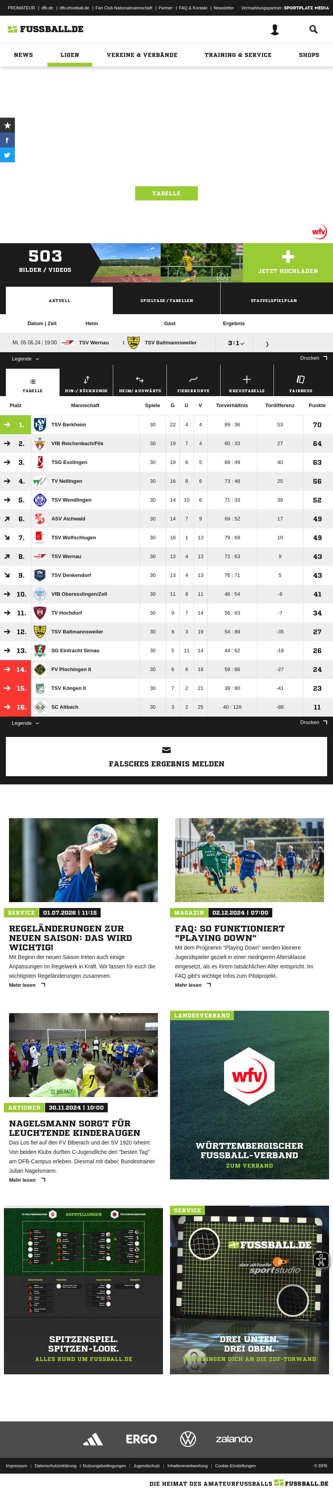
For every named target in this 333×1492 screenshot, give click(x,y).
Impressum (16, 1465)
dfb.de (47, 7)
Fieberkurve (193, 383)
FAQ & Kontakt (193, 7)
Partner (166, 7)
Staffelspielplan (274, 300)
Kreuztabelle (247, 383)
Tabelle (166, 193)
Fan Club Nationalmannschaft (124, 7)
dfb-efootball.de (74, 7)
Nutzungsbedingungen (104, 1465)
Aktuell (59, 300)
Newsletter (224, 7)
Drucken (313, 358)
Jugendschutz (146, 1465)
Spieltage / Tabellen (166, 300)
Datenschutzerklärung (55, 1465)
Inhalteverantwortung (187, 1465)
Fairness (300, 383)
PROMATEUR (21, 7)
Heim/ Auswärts (140, 383)
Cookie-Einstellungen (235, 1465)
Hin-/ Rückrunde (86, 383)
